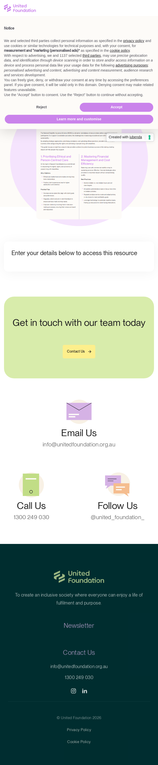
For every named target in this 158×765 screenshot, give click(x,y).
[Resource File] (79, 158)
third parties (92, 56)
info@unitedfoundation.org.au (79, 675)
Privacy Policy (79, 738)
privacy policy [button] (133, 41)
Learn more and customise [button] (79, 119)
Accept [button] (116, 107)
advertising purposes (131, 65)
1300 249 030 (79, 686)
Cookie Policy (79, 750)
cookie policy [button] (120, 51)
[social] (73, 700)
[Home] (79, 589)
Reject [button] (41, 107)
